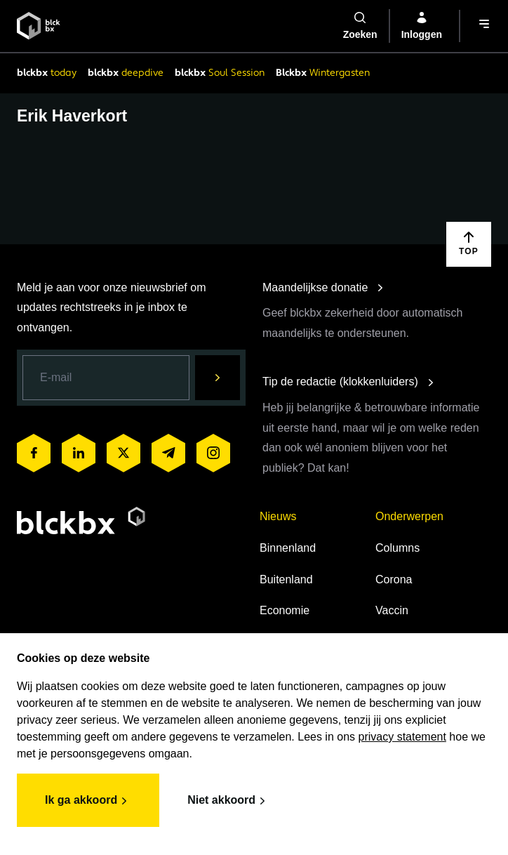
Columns (397, 548)
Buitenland (286, 579)
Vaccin (391, 610)
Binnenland (288, 548)
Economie (284, 610)
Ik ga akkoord (88, 801)
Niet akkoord (228, 801)
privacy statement (402, 737)
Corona (393, 579)
